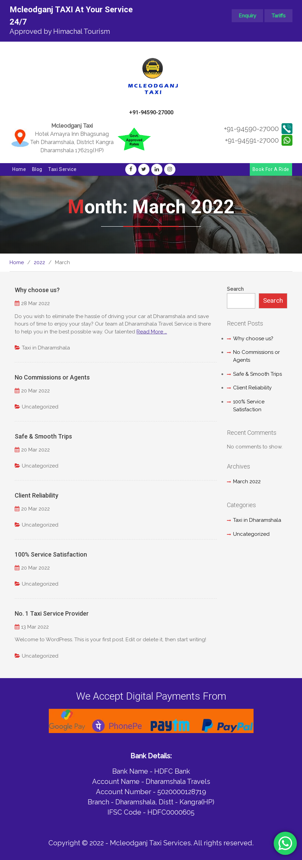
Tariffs (278, 16)
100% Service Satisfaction (51, 554)
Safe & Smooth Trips (43, 436)
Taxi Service (62, 169)
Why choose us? (37, 289)
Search (235, 289)
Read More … (151, 332)
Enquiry (247, 16)
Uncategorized (40, 407)
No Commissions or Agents (52, 377)
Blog (37, 169)
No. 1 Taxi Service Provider (52, 613)
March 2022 (247, 481)
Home (19, 169)
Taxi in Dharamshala (46, 348)
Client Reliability (36, 495)
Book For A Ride (271, 169)
